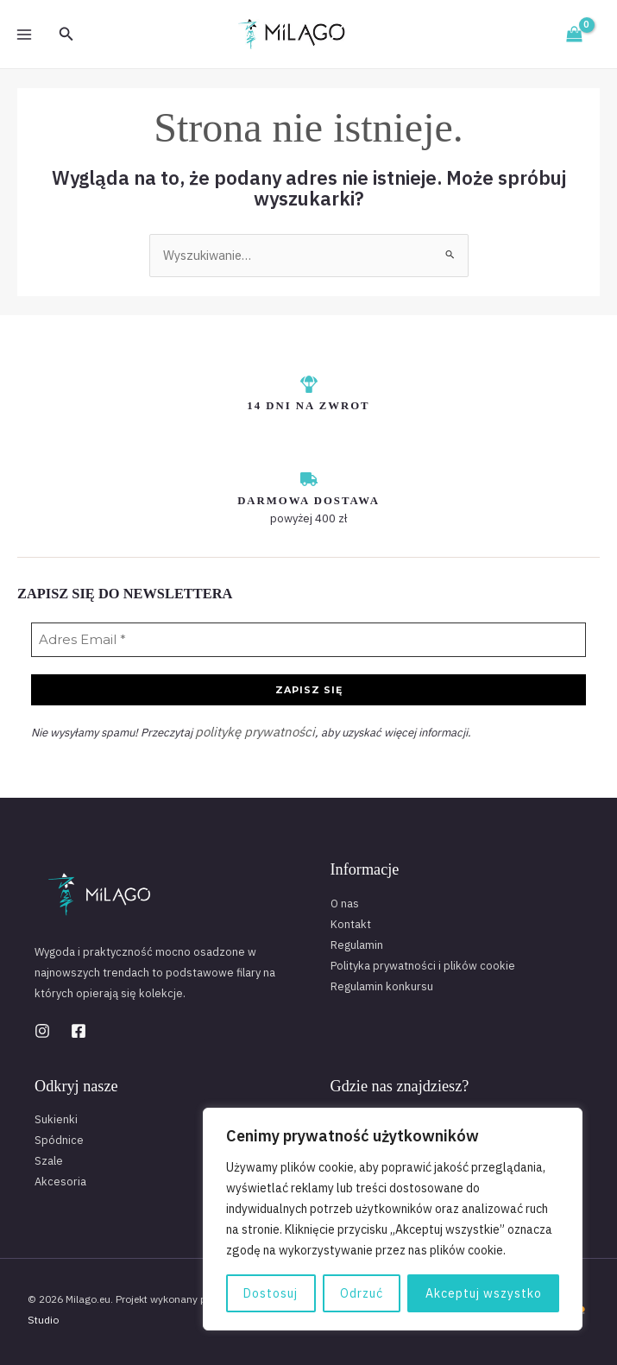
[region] (392, 1219)
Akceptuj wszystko (483, 1293)
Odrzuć (361, 1293)
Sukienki (56, 1115)
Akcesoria (60, 1177)
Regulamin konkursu (382, 982)
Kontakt (351, 920)
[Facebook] (78, 1026)
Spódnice (59, 1135)
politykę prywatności (247, 728)
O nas (345, 899)
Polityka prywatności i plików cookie (423, 961)
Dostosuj (270, 1293)
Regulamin (357, 940)
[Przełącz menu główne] (24, 33)
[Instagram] (42, 1026)
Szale (49, 1156)
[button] (66, 34)
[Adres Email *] (308, 638)
